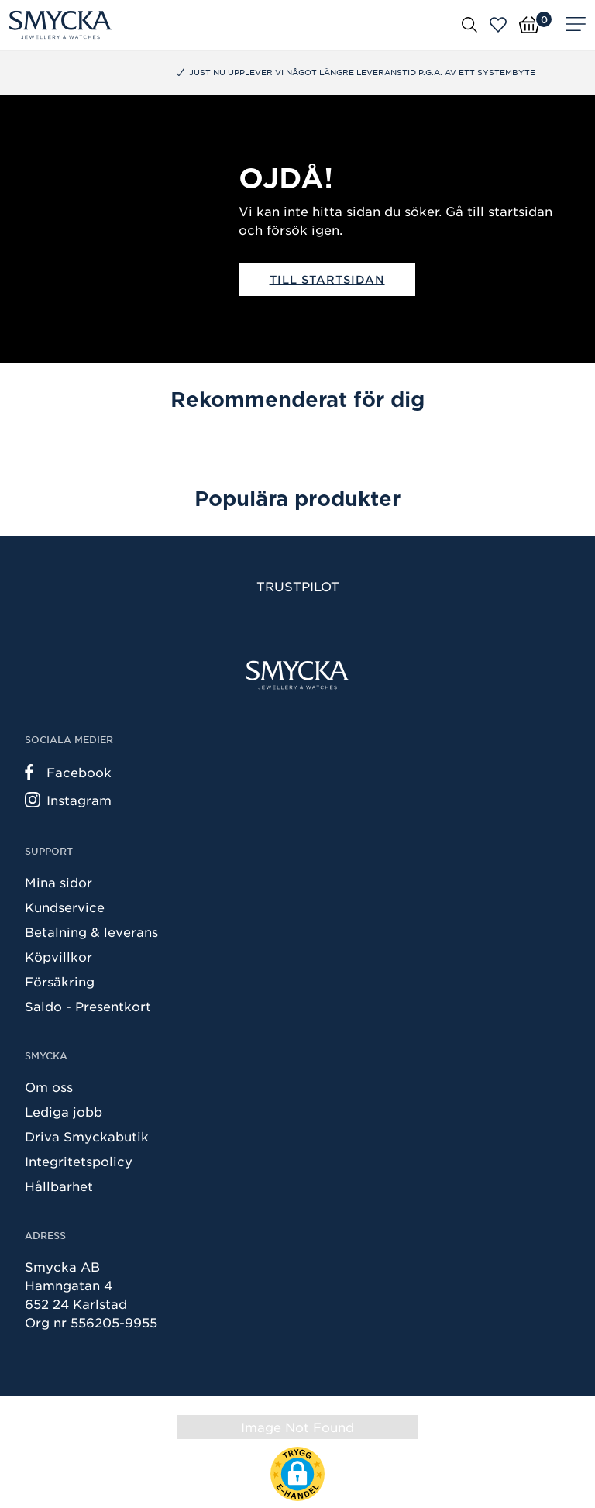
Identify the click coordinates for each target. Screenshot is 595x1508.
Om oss (49, 1086)
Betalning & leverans (91, 931)
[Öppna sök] (469, 24)
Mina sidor (58, 882)
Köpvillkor (58, 956)
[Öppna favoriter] (498, 24)
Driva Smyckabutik (87, 1136)
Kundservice (65, 906)
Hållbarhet (59, 1185)
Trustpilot (297, 586)
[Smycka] (60, 25)
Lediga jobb (63, 1111)
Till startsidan (327, 279)
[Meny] (576, 24)
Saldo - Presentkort (88, 1006)
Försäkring (60, 981)
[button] (297, 1474)
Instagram (68, 799)
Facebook (68, 772)
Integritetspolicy (78, 1161)
